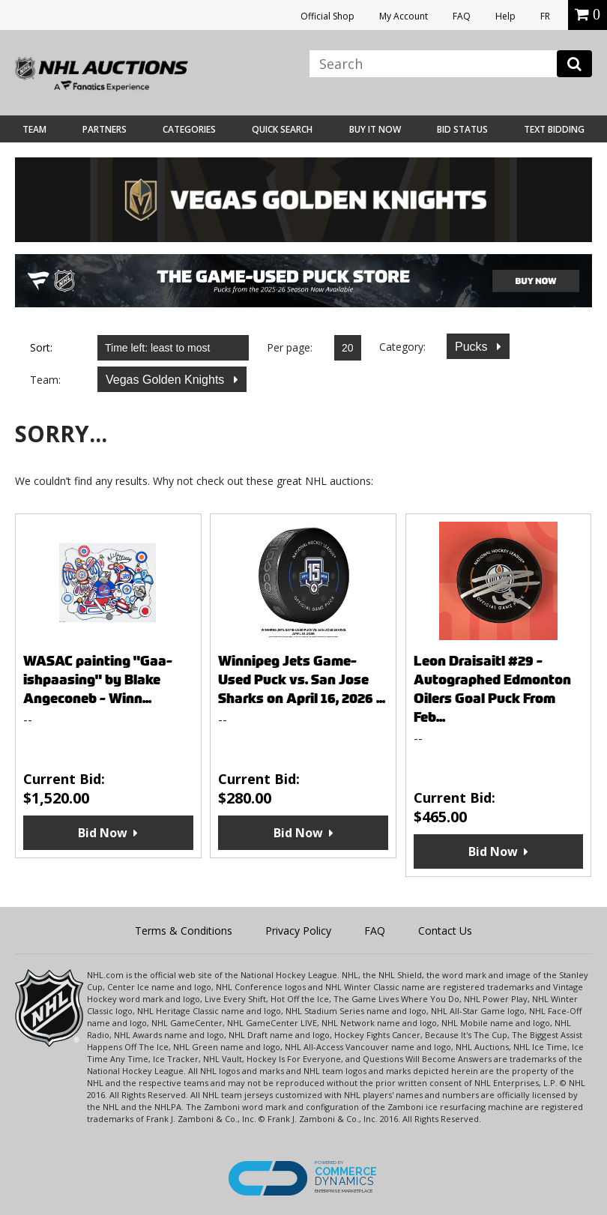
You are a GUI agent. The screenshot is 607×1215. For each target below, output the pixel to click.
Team (34, 129)
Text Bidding (554, 129)
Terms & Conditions (183, 930)
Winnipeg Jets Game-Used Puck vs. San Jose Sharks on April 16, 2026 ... (301, 679)
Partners (104, 129)
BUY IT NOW (375, 129)
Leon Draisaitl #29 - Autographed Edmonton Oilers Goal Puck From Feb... (492, 688)
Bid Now (102, 832)
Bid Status (462, 129)
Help (505, 16)
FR (545, 16)
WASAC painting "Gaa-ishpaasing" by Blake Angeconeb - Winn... (97, 679)
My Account (403, 16)
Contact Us (445, 930)
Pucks (473, 346)
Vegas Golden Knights (167, 379)
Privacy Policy (298, 930)
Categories (189, 129)
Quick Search (282, 129)
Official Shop (327, 16)
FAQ (462, 16)
